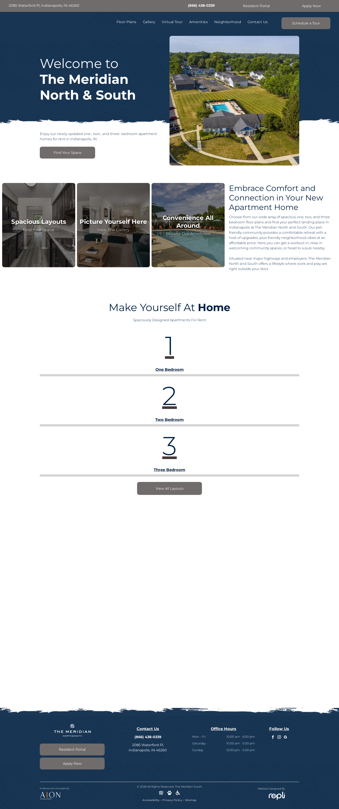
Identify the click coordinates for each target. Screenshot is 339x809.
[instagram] (279, 737)
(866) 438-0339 (201, 5)
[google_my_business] (285, 737)
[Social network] (161, 793)
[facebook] (273, 737)
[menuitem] (126, 22)
